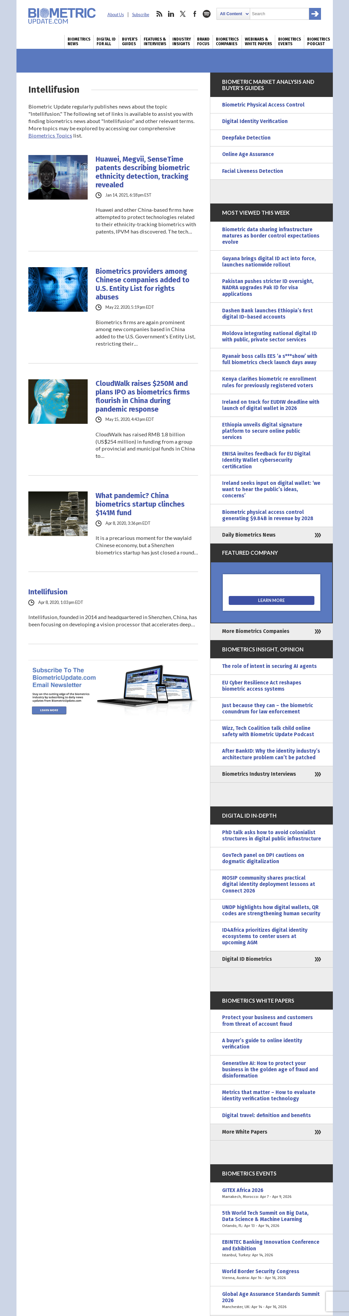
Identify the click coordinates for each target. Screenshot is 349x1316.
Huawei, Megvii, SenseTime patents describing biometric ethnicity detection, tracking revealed (143, 172)
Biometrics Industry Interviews (259, 774)
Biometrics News (79, 41)
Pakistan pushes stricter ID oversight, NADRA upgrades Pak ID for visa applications (267, 287)
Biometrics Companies (227, 41)
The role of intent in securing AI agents (269, 666)
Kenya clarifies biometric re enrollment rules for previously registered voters (269, 382)
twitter (183, 14)
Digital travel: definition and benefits (266, 1115)
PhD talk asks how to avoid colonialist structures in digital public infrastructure (271, 836)
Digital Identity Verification (255, 121)
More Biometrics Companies (255, 631)
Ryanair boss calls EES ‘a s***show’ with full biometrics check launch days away (269, 359)
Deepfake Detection (246, 138)
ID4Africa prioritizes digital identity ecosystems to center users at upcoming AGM (264, 936)
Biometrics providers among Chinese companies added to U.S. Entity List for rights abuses (142, 284)
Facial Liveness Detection (252, 171)
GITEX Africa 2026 (271, 1193)
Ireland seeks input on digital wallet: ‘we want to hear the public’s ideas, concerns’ (271, 489)
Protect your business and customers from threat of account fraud (267, 1021)
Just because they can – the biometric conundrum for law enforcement (267, 709)
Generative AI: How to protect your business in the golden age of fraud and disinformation (270, 1069)
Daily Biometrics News (249, 535)
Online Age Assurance (248, 154)
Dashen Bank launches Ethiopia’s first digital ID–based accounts (267, 314)
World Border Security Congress (271, 1275)
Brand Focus (203, 41)
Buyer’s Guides (129, 41)
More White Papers (244, 1132)
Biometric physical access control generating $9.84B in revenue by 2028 (267, 515)
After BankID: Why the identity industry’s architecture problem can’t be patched (271, 754)
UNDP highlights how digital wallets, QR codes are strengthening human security (271, 910)
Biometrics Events (289, 41)
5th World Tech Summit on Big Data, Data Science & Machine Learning (271, 1219)
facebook (195, 14)
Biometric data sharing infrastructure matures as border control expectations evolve (270, 236)
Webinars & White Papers (258, 41)
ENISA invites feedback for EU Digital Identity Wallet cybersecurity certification (266, 460)
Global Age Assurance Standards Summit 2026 (271, 1300)
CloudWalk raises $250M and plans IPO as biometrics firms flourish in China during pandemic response (143, 396)
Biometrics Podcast (318, 41)
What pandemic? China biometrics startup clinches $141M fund (140, 504)
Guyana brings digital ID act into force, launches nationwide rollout (269, 262)
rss (159, 14)
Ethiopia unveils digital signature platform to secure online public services (262, 431)
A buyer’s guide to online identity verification (262, 1044)
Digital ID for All (106, 41)
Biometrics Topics (50, 135)
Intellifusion (48, 592)
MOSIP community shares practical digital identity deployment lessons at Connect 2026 (268, 884)
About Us (115, 14)
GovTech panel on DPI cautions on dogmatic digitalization (263, 858)
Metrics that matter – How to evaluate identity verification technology (268, 1095)
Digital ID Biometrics (247, 959)
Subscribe (140, 14)
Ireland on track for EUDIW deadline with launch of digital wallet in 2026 (270, 405)
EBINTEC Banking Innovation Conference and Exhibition (271, 1248)
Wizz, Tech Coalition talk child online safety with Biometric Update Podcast (268, 731)
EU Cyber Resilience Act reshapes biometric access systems (261, 686)
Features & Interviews (155, 41)
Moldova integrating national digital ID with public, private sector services (269, 336)
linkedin (171, 14)
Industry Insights (181, 41)
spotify (207, 14)
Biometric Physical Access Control (263, 105)
